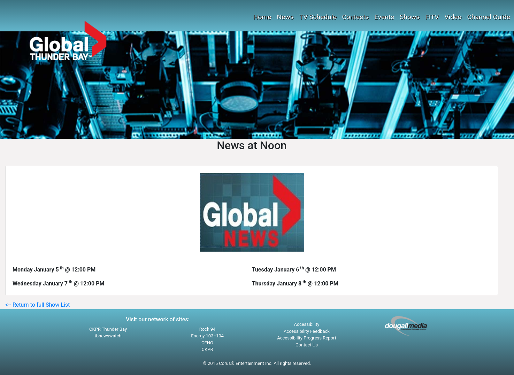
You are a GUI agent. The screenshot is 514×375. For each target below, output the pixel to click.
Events (384, 17)
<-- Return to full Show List (37, 304)
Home (262, 17)
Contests (355, 17)
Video (453, 17)
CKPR (207, 349)
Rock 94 (207, 329)
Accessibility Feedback (307, 331)
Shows (410, 17)
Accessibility (307, 324)
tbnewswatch (107, 335)
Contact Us (307, 344)
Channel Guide (488, 17)
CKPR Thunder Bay (108, 329)
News (285, 17)
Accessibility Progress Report (306, 337)
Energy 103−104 (207, 335)
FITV (432, 17)
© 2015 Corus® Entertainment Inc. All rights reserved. (257, 363)
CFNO (207, 342)
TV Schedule (318, 17)
